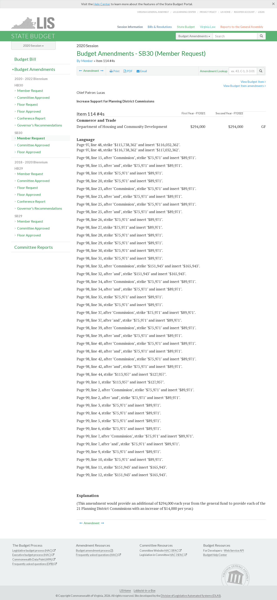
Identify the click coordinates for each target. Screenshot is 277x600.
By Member (85, 61)
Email (142, 71)
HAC (167, 550)
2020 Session (33, 45)
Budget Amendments (194, 36)
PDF (128, 71)
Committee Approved (33, 97)
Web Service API (234, 550)
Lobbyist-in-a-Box (144, 590)
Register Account (244, 12)
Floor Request (27, 104)
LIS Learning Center (184, 12)
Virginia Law (207, 27)
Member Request (30, 90)
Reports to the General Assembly (241, 27)
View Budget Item (253, 81)
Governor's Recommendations (39, 125)
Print (115, 71)
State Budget (186, 27)
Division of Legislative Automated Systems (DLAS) (191, 595)
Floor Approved (29, 111)
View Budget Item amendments (244, 86)
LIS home (225, 12)
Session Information (130, 27)
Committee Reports (33, 247)
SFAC (175, 550)
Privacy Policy (208, 12)
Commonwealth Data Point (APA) (32, 559)
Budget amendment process (93, 550)
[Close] (273, 3)
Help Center (101, 4)
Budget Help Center (215, 555)
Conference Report (31, 118)
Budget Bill (25, 59)
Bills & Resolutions (160, 27)
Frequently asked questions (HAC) (97, 555)
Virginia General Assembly (153, 12)
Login (261, 12)
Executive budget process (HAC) (31, 555)
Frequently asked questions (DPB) (33, 564)
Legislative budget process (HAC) (32, 550)
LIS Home (125, 590)
